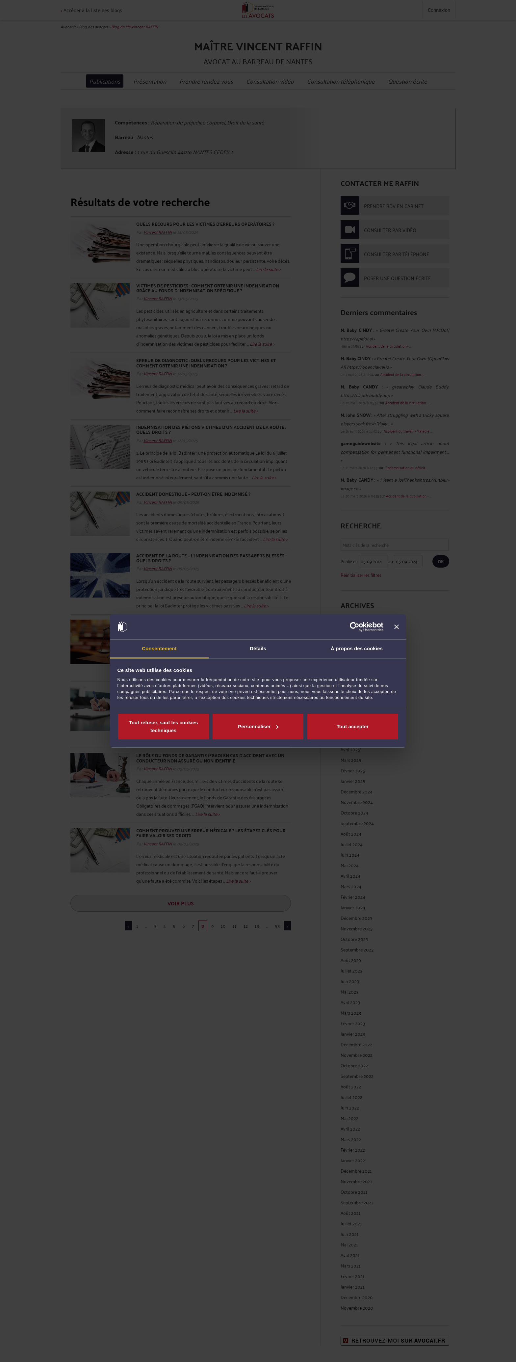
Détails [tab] (258, 648)
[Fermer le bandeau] (396, 627)
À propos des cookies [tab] (357, 648)
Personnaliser (258, 726)
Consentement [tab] (159, 648)
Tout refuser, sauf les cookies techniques (163, 726)
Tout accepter (353, 726)
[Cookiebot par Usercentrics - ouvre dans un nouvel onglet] (354, 627)
